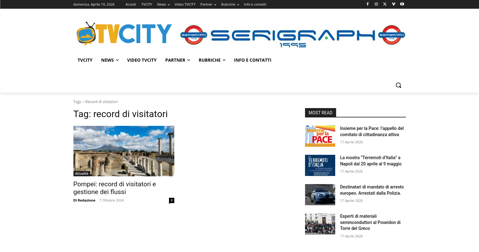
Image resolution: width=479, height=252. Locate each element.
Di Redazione (84, 200)
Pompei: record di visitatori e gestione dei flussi (114, 188)
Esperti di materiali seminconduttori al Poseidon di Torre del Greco (370, 222)
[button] (398, 85)
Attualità (81, 173)
